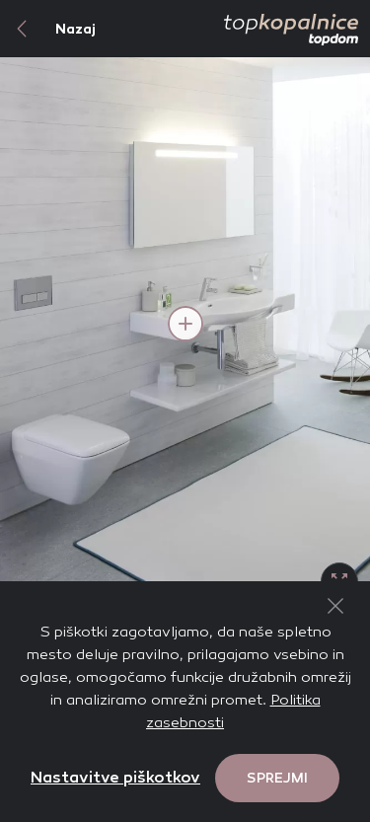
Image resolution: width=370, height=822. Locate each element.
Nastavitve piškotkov (115, 777)
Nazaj (48, 28)
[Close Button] (335, 606)
